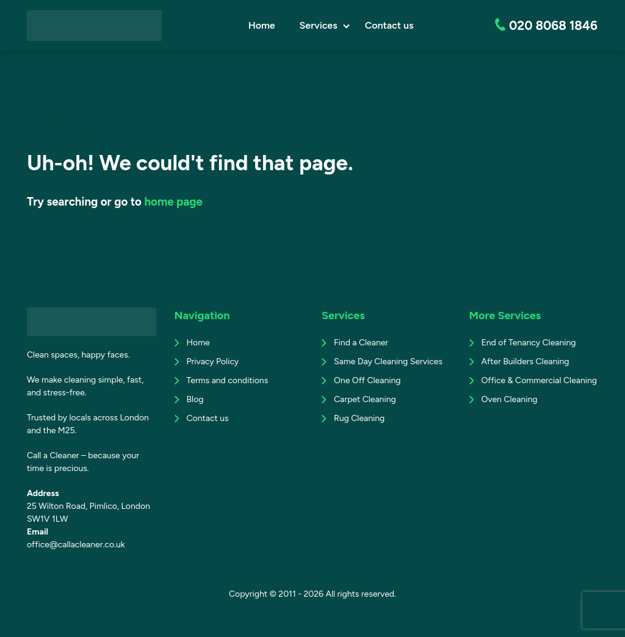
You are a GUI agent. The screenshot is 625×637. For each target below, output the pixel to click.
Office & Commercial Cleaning (540, 380)
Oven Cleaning (510, 399)
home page (173, 202)
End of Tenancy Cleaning (529, 342)
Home (263, 25)
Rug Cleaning (359, 418)
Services (320, 25)
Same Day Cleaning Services (388, 361)
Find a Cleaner (361, 342)
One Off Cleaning (367, 380)
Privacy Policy (213, 361)
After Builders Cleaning (525, 361)
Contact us (390, 25)
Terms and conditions (228, 380)
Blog (195, 399)
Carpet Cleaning (365, 399)
